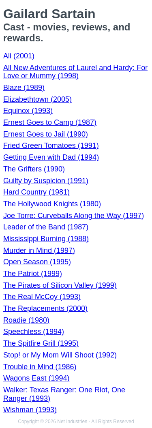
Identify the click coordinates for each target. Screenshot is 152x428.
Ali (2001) (18, 56)
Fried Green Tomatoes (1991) (51, 145)
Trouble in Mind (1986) (39, 367)
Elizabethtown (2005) (37, 99)
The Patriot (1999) (32, 274)
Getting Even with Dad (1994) (51, 157)
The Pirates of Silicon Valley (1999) (60, 285)
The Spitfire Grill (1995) (41, 343)
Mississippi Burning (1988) (46, 239)
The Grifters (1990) (34, 169)
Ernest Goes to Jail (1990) (45, 134)
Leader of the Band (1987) (45, 227)
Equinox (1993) (28, 111)
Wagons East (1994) (36, 378)
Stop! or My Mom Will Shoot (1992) (60, 355)
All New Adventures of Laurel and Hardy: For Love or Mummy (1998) (75, 72)
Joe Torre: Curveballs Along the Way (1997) (73, 216)
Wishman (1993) (30, 410)
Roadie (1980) (26, 320)
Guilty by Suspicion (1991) (45, 181)
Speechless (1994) (33, 331)
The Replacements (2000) (45, 308)
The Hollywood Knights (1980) (52, 204)
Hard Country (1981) (36, 192)
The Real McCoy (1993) (42, 297)
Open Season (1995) (37, 262)
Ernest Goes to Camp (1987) (49, 122)
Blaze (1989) (24, 87)
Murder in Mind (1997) (39, 250)
